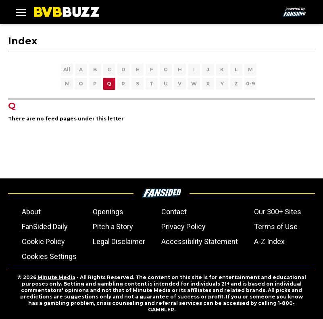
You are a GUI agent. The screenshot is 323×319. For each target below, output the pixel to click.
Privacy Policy (183, 226)
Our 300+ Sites (277, 211)
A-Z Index (269, 241)
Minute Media (56, 277)
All (66, 69)
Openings (108, 211)
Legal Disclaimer (119, 241)
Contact (174, 211)
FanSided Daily (45, 226)
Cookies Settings (49, 256)
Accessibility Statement (199, 241)
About (31, 211)
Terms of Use (276, 226)
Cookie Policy (43, 241)
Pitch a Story (113, 226)
